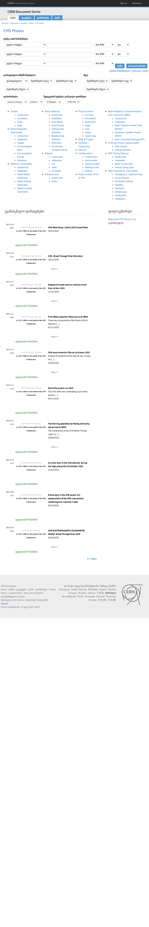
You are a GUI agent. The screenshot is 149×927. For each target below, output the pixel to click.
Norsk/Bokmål (69, 596)
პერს (57, 17)
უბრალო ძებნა (140, 70)
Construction (22, 115)
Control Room (91, 156)
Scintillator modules (124, 181)
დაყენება (26, 17)
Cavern (55, 181)
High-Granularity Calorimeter (123, 170)
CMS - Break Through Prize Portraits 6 (65, 256)
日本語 (100, 592)
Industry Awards (92, 163)
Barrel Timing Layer (124, 163)
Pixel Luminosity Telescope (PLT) (130, 139)
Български (64, 589)
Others (88, 132)
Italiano (92, 592)
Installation (22, 118)
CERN (21, 3)
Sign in (123, 3)
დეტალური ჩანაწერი (26, 245)
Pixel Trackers (121, 146)
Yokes (54, 167)
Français (72, 592)
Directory (137, 3)
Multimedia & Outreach (18, 23)
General (82, 149)
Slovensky (111, 596)
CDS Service (18, 600)
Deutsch (83, 589)
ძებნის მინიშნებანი (120, 70)
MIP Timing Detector (118, 153)
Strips (19, 125)
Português (90, 596)
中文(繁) (112, 599)
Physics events (85, 111)
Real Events (90, 122)
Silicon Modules (122, 177)
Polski (80, 596)
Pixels (20, 122)
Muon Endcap (58, 125)
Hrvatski (82, 592)
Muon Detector (52, 111)
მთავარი (5, 23)
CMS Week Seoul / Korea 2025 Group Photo (68, 227)
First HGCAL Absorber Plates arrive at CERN (68, 316)
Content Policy (15, 593)
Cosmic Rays (90, 135)
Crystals (20, 142)
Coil (53, 163)
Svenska (93, 599)
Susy (87, 129)
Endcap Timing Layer (124, 167)
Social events (91, 160)
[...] (57, 323)
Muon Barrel (57, 122)
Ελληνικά (93, 589)
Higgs (87, 125)
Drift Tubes (56, 142)
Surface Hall (57, 177)
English (103, 589)
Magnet (49, 153)
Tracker (14, 111)
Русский (100, 596)
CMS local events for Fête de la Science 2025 (69, 352)
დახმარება (43, 17)
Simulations (90, 118)
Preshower (22, 160)
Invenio (21, 596)
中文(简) (102, 599)
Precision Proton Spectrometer (123, 142)
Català (74, 589)
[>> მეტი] (92, 558)
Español (112, 589)
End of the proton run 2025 (60, 388)
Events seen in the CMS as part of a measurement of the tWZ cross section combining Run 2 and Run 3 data (66, 498)
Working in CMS (92, 167)
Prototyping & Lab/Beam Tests (129, 174)
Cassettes (119, 184)
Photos (31, 23)
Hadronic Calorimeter (21, 163)
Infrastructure (52, 174)
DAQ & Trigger (85, 139)
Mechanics (119, 188)
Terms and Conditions (33, 593)
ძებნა (13, 17)
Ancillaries (56, 170)
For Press (89, 115)
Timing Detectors (123, 149)
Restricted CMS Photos (119, 219)
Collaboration (85, 153)
